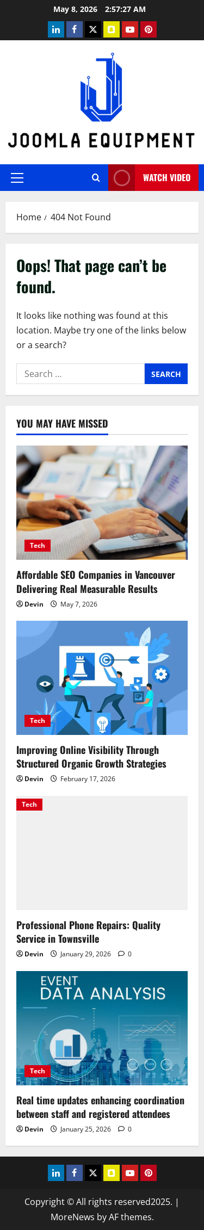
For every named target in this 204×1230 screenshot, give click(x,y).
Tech (37, 545)
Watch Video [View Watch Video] (149, 177)
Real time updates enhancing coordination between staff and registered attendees (100, 1107)
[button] (17, 177)
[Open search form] (96, 177)
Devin (34, 604)
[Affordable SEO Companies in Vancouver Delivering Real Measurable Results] (102, 503)
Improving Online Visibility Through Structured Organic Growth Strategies (91, 756)
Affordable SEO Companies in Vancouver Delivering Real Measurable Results (95, 581)
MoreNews (73, 1217)
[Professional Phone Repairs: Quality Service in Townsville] (102, 853)
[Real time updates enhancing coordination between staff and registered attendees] (102, 1028)
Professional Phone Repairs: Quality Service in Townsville (88, 931)
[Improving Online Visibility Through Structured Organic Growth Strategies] (102, 678)
